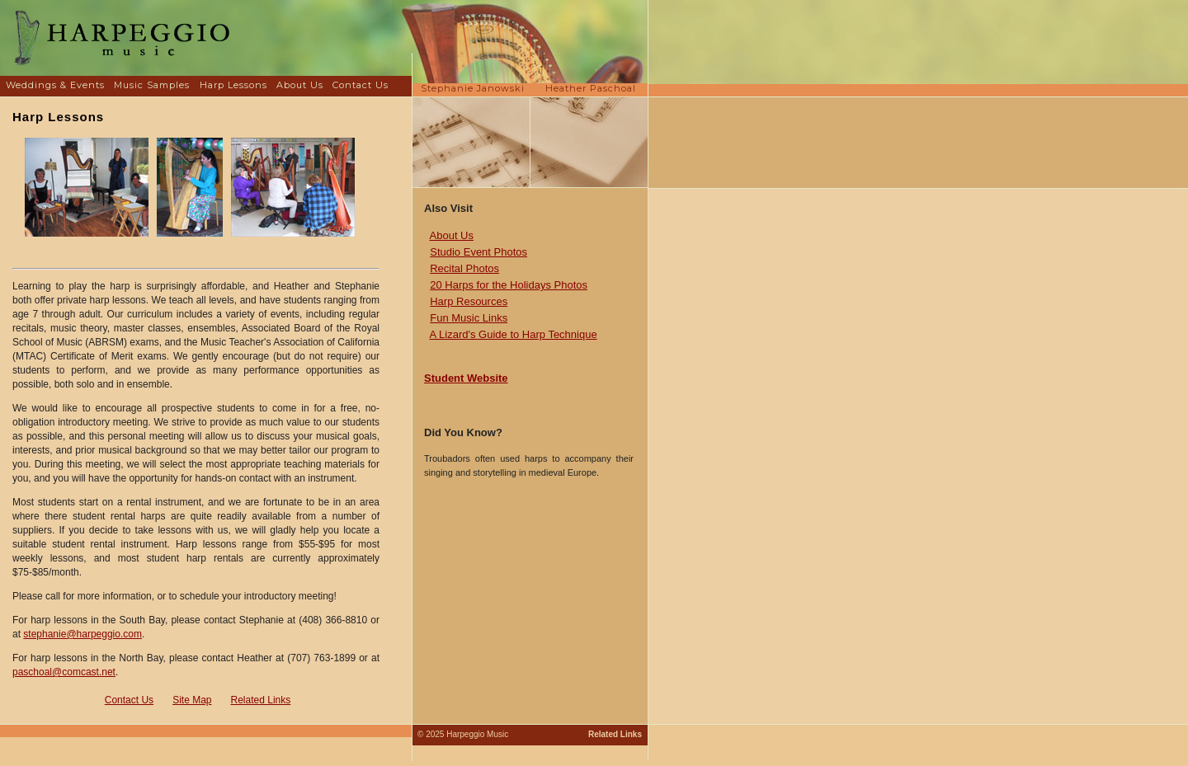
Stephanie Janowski (473, 88)
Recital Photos (464, 268)
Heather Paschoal (590, 88)
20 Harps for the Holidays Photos (508, 285)
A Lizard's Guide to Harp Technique (513, 334)
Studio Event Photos (478, 252)
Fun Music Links (468, 318)
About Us (299, 85)
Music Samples (152, 85)
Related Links (261, 700)
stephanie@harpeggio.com (82, 634)
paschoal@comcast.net (64, 672)
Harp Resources (468, 301)
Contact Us (360, 85)
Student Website (466, 378)
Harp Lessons (233, 85)
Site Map (191, 700)
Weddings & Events (55, 85)
